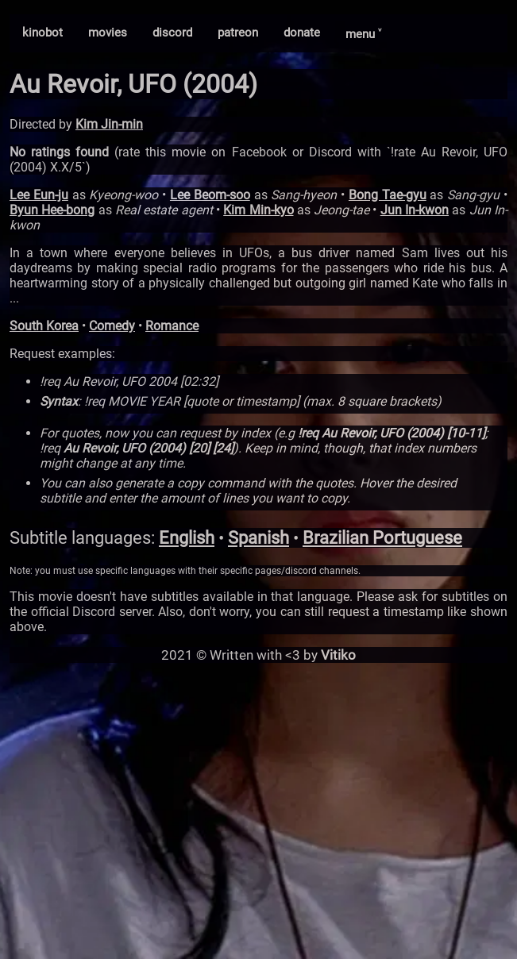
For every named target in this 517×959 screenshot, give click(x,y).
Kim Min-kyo (258, 210)
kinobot (42, 32)
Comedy (112, 325)
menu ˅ (363, 34)
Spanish (258, 538)
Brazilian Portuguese (382, 538)
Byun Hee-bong (52, 210)
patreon (238, 32)
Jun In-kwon (414, 210)
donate (302, 32)
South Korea (44, 325)
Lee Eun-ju (39, 194)
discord (172, 32)
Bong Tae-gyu (387, 194)
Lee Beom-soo (210, 194)
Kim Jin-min (109, 124)
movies (107, 32)
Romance (172, 325)
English (186, 538)
